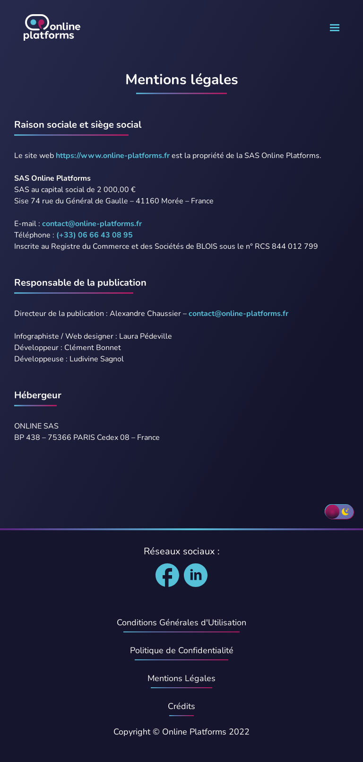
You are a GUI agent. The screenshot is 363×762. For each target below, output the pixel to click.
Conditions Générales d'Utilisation (181, 622)
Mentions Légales (181, 678)
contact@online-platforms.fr (92, 224)
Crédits (181, 706)
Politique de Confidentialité (181, 650)
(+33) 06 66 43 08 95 (94, 235)
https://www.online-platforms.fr (113, 155)
